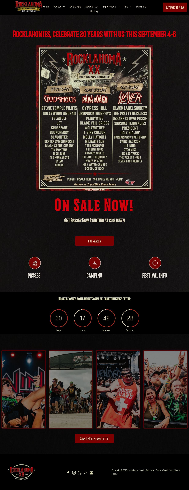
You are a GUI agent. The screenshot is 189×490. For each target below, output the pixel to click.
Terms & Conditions (164, 470)
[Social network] (91, 473)
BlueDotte (150, 470)
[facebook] (68, 473)
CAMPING (94, 279)
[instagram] (74, 473)
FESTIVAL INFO (154, 279)
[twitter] (79, 473)
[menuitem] (46, 6)
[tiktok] (85, 473)
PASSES (34, 279)
